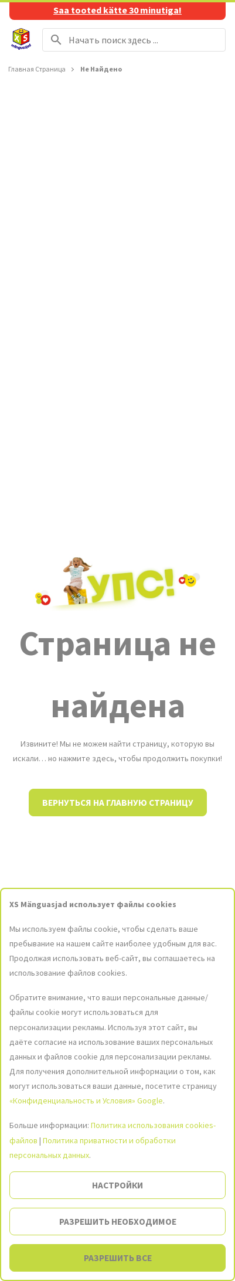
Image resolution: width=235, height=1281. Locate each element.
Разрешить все (118, 1257)
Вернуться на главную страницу (117, 802)
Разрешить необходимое (117, 1221)
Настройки (117, 1185)
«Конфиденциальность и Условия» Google (86, 1100)
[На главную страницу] (21, 40)
